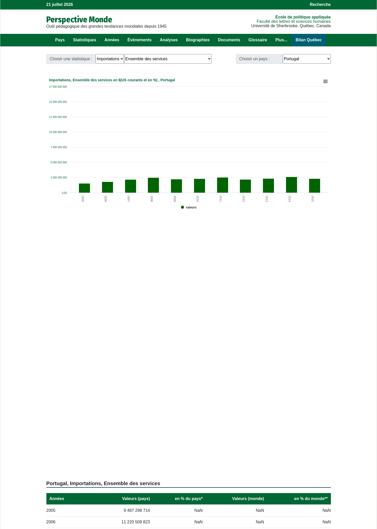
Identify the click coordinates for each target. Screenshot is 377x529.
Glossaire (257, 40)
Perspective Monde (79, 19)
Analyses (169, 40)
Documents (229, 40)
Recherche (320, 4)
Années (111, 40)
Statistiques (84, 40)
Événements (139, 40)
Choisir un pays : (254, 59)
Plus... (281, 40)
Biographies (198, 40)
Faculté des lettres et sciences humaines (294, 21)
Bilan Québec (309, 40)
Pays (60, 40)
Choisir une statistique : (71, 59)
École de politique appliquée (303, 17)
